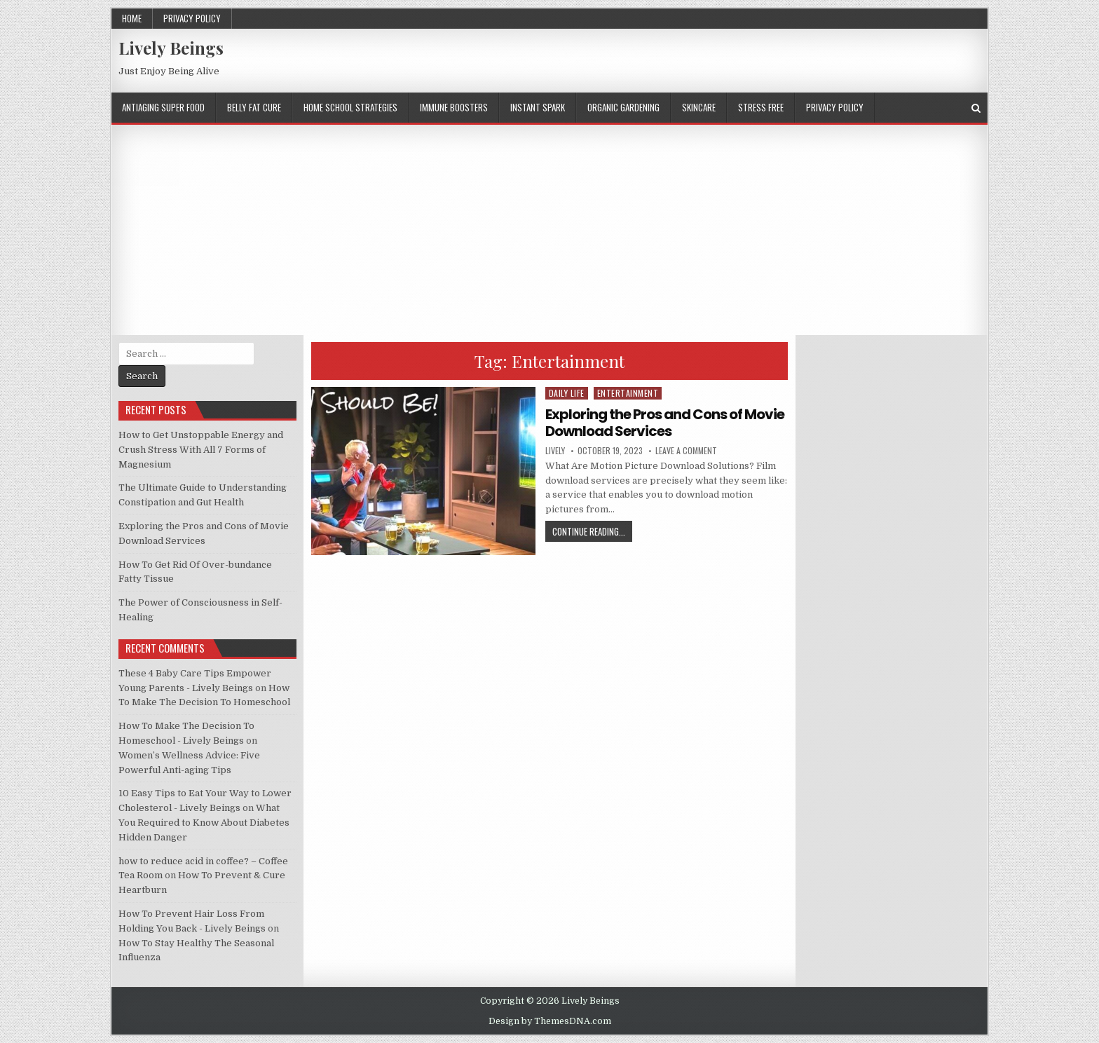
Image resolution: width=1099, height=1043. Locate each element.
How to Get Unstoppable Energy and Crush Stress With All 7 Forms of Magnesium (200, 450)
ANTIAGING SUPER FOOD (163, 107)
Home (132, 18)
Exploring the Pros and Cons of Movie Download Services (664, 422)
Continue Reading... (588, 531)
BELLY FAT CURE (254, 107)
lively (555, 450)
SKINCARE (699, 107)
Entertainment (628, 393)
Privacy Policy (192, 18)
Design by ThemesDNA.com (550, 1021)
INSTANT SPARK (537, 107)
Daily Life (567, 393)
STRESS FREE (761, 107)
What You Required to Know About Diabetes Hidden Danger (203, 823)
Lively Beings (171, 47)
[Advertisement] (549, 230)
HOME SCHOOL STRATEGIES (350, 107)
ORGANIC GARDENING (623, 107)
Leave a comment (686, 450)
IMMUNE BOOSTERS (454, 107)
